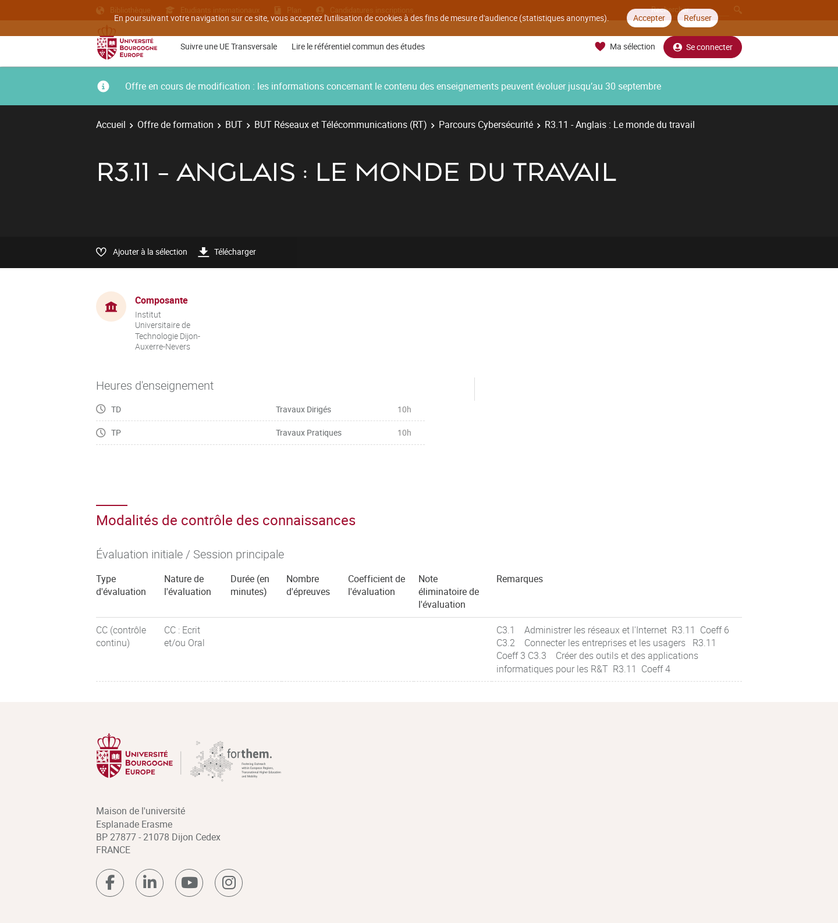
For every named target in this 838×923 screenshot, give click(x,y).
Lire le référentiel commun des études (358, 46)
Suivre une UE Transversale (228, 46)
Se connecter (703, 46)
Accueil (111, 124)
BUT (234, 124)
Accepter (649, 17)
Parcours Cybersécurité (486, 124)
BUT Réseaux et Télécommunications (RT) (340, 124)
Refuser (698, 17)
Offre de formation (175, 124)
